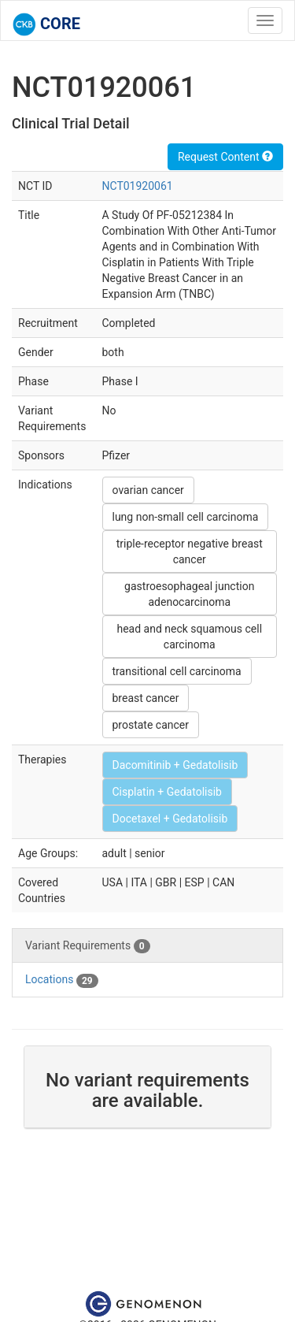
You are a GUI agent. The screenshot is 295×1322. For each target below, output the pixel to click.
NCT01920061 (137, 186)
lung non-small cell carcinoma (185, 517)
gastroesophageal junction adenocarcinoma (189, 594)
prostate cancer (151, 725)
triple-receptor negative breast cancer (189, 551)
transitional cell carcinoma (177, 671)
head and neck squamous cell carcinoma (189, 636)
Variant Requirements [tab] (87, 946)
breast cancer (145, 698)
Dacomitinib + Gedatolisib (175, 765)
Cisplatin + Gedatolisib (167, 791)
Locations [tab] (61, 980)
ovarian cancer (148, 490)
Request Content (225, 156)
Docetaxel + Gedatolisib (170, 818)
